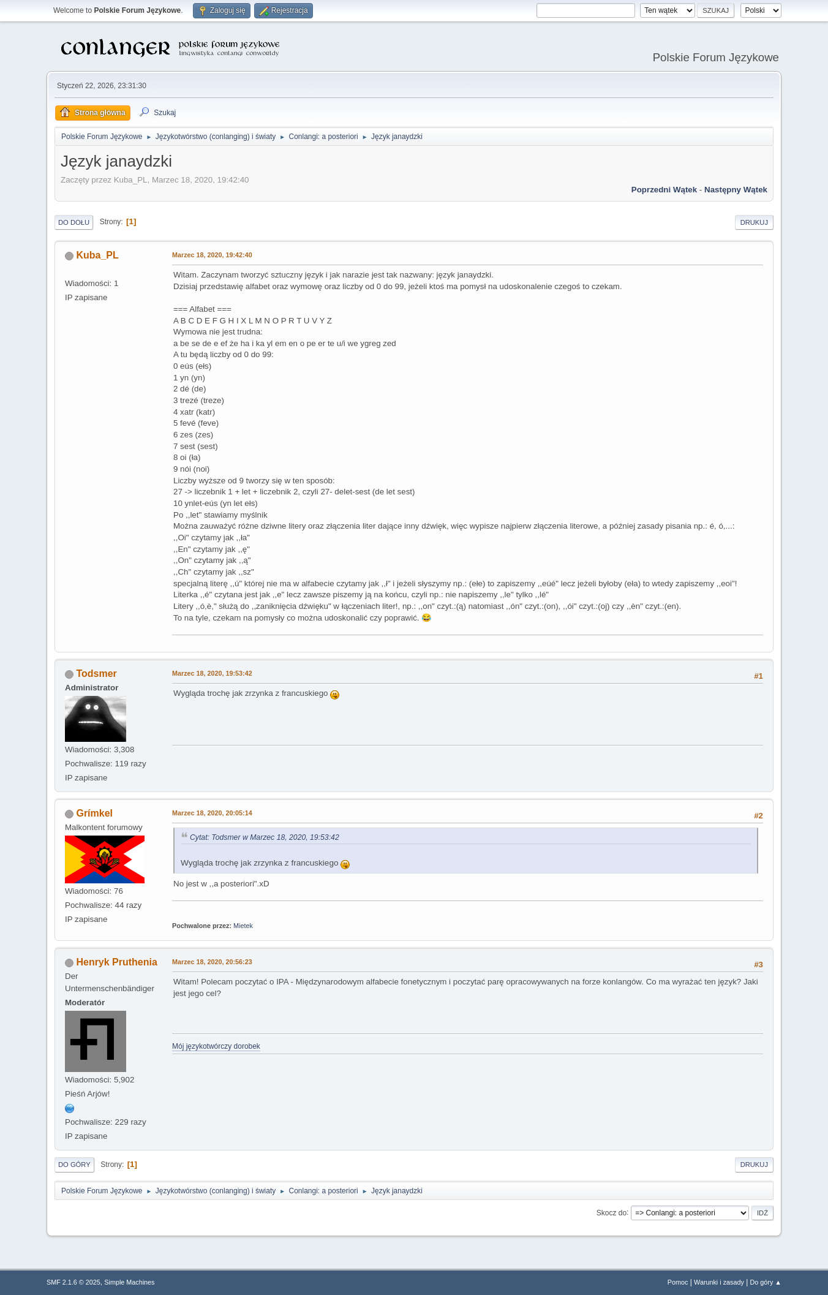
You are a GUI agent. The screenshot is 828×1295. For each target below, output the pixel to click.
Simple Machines (129, 1282)
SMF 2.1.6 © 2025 (73, 1282)
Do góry (74, 1164)
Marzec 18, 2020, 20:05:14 (212, 813)
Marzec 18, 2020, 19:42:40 (212, 255)
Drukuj (754, 222)
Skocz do (612, 1212)
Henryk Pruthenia (116, 962)
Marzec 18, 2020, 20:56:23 (212, 961)
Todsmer (96, 673)
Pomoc (678, 1282)
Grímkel (94, 813)
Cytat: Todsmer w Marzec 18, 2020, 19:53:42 (264, 837)
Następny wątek (735, 189)
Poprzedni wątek (664, 189)
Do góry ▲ (765, 1282)
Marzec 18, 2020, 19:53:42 (212, 673)
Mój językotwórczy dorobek (216, 1046)
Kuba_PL (97, 255)
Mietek (243, 925)
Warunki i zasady (719, 1282)
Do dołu (73, 222)
